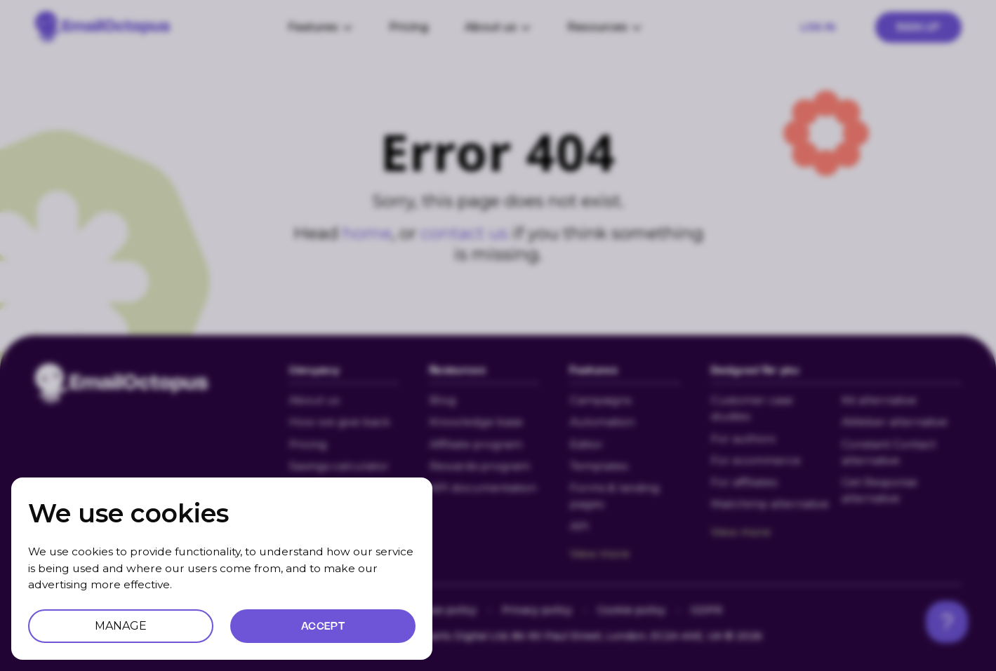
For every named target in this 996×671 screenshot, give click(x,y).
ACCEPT (323, 625)
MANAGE (121, 625)
